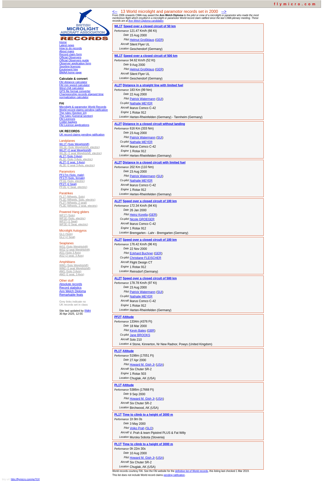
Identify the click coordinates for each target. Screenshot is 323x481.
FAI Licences (67, 118)
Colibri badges (68, 121)
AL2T (118, 85)
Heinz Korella (139, 215)
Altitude (128, 317)
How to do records (70, 48)
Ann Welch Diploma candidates (146, 20)
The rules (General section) (76, 115)
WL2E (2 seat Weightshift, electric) (80, 153)
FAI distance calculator (73, 82)
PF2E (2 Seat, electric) (73, 187)
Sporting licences (69, 66)
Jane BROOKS (140, 335)
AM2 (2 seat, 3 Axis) (71, 274)
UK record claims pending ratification (81, 134)
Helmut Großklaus (142, 40)
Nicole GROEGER (142, 219)
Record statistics (70, 287)
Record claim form (70, 54)
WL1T (118, 26)
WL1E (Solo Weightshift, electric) (79, 147)
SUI (159, 99)
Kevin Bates (138, 330)
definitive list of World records (191, 471)
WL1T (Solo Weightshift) (74, 144)
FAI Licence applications (74, 124)
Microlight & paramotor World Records (82, 106)
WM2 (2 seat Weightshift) (74, 268)
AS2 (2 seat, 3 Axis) (71, 255)
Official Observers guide (74, 60)
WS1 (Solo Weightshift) (73, 246)
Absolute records (70, 284)
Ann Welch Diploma (72, 291)
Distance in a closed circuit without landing (154, 124)
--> (223, 11)
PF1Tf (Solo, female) (72, 177)
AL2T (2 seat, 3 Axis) (72, 162)
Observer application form (75, 63)
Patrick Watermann (142, 99)
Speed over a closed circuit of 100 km (150, 201)
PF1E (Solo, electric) (72, 180)
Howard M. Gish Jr (142, 364)
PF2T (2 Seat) (68, 183)
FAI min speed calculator (74, 85)
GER (159, 40)
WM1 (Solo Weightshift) (73, 265)
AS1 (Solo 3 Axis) (70, 252)
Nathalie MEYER (141, 103)
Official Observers (70, 57)
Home (63, 42)
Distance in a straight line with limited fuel (153, 85)
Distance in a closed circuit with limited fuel (154, 162)
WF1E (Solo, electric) (72, 218)
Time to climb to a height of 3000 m (148, 414)
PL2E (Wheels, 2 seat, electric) (78, 205)
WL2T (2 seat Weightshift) (75, 150)
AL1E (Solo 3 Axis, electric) (76, 159)
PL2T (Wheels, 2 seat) (73, 202)
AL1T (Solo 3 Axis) (70, 156)
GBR (151, 330)
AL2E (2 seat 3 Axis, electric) (77, 165)
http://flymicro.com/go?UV (25, 479)
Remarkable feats (71, 295)
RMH (88, 310)
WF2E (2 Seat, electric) (73, 224)
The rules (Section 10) (73, 112)
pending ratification (174, 475)
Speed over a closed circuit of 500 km (150, 56)
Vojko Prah (137, 428)
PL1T (118, 351)
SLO (149, 428)
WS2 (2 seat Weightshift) (74, 249)
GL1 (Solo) (66, 233)
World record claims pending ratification (83, 109)
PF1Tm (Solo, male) (71, 174)
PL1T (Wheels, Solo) (72, 196)
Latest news (66, 45)
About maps (66, 51)
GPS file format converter (75, 91)
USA (160, 364)
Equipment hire (68, 69)
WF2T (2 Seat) (68, 221)
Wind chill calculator (71, 88)
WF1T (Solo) (67, 215)
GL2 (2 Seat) (67, 236)
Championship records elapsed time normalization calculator (81, 96)
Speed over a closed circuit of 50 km (149, 26)
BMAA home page (70, 72)
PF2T (118, 317)
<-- (114, 11)
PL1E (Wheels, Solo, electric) (77, 199)
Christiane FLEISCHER (145, 258)
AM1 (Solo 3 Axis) (70, 271)
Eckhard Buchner (141, 253)
